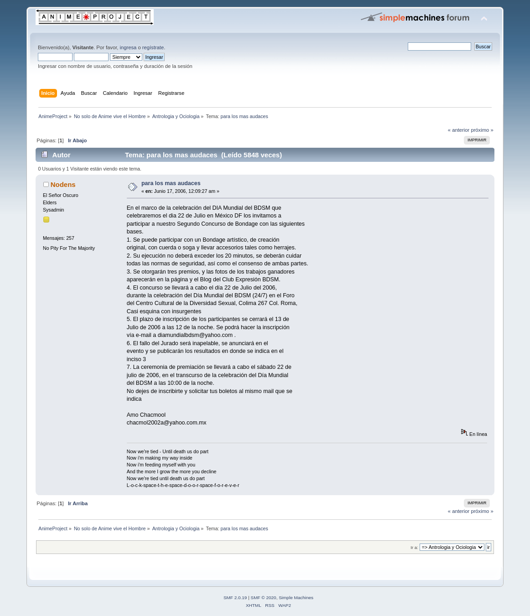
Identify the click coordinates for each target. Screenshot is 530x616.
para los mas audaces (171, 183)
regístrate (153, 47)
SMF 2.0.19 (235, 597)
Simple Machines (296, 597)
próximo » (482, 130)
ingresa (128, 47)
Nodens (63, 184)
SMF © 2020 (263, 597)
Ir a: (414, 547)
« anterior (458, 130)
